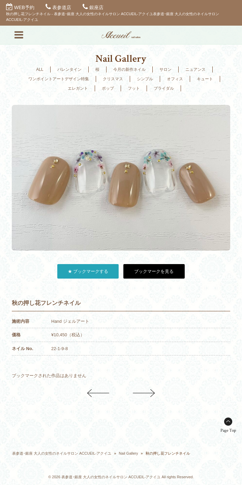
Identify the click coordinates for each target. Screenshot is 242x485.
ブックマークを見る (154, 271)
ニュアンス (195, 69)
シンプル (145, 79)
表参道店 (61, 7)
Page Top (228, 430)
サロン (165, 69)
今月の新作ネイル (129, 69)
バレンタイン (69, 69)
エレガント (78, 88)
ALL (39, 69)
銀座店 (96, 7)
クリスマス (113, 79)
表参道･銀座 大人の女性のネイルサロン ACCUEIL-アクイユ (61, 453)
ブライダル (164, 88)
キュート (205, 79)
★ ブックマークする (88, 271)
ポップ (108, 88)
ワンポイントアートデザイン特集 (58, 79)
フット (134, 88)
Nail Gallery (128, 453)
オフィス (175, 79)
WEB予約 (24, 7)
